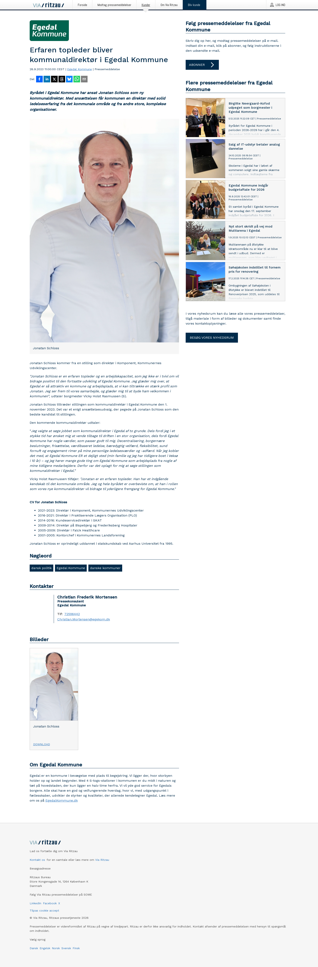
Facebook (50, 903)
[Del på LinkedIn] (47, 79)
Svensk (66, 948)
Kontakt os (37, 859)
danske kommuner (105, 568)
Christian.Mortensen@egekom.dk (83, 619)
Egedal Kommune (79, 69)
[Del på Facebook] (39, 79)
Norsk (56, 948)
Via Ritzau (102, 859)
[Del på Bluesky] (69, 79)
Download (41, 744)
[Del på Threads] (61, 79)
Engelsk (45, 948)
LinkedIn (35, 903)
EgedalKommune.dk (61, 800)
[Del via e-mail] (84, 79)
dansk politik (41, 568)
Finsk (76, 948)
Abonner (202, 65)
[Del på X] (54, 79)
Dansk (34, 948)
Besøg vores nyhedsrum (212, 338)
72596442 (72, 614)
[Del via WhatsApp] (76, 79)
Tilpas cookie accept (44, 910)
